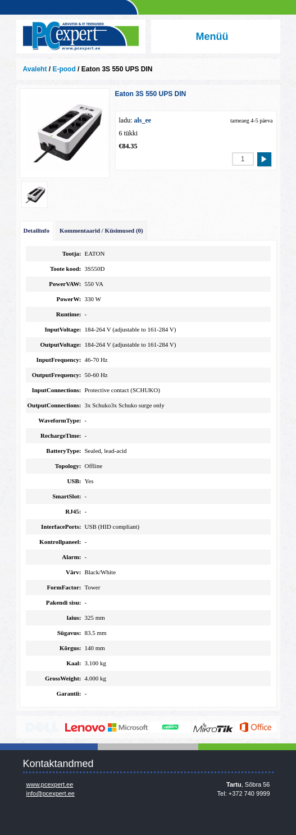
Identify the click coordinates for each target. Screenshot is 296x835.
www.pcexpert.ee (50, 784)
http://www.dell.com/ (42, 727)
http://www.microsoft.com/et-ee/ (127, 727)
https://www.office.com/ (255, 727)
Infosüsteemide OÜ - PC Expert (80, 36)
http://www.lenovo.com (85, 727)
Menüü (212, 36)
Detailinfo (36, 230)
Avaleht (35, 69)
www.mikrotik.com (213, 727)
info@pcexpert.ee (50, 793)
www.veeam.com (170, 727)
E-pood (63, 69)
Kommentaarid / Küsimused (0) (101, 230)
